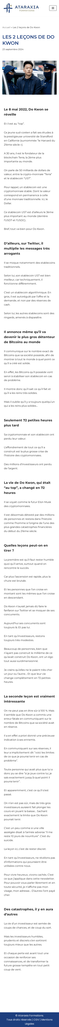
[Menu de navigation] (53, 8)
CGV (36, 1019)
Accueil (6, 27)
